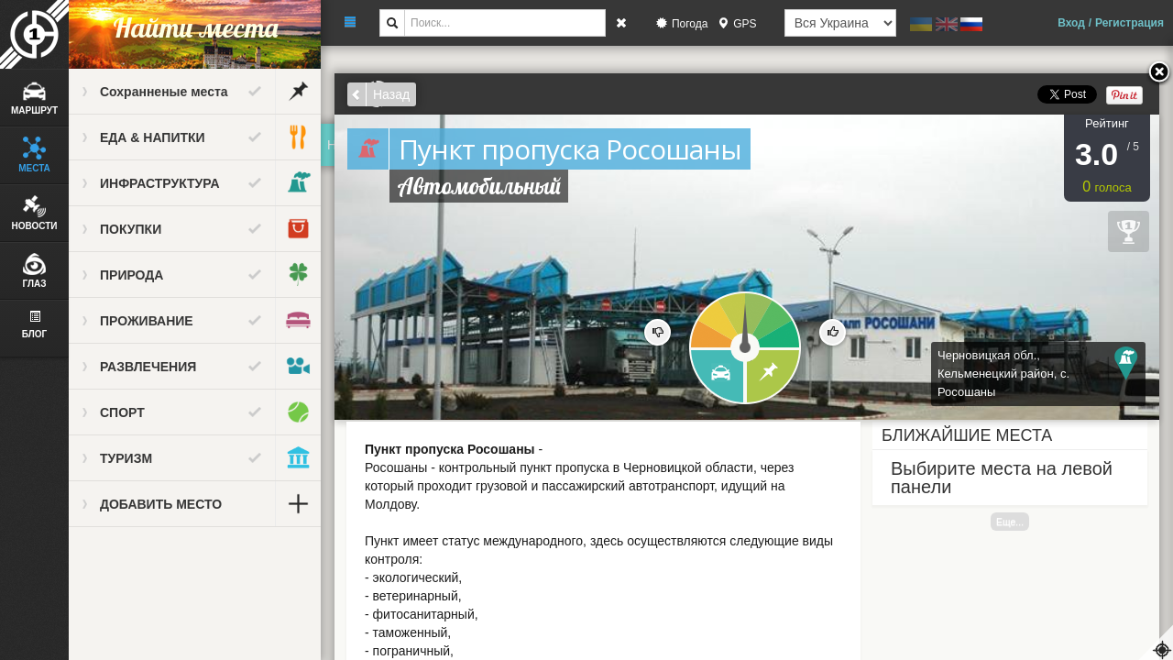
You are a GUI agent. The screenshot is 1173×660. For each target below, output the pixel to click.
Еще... (1010, 521)
